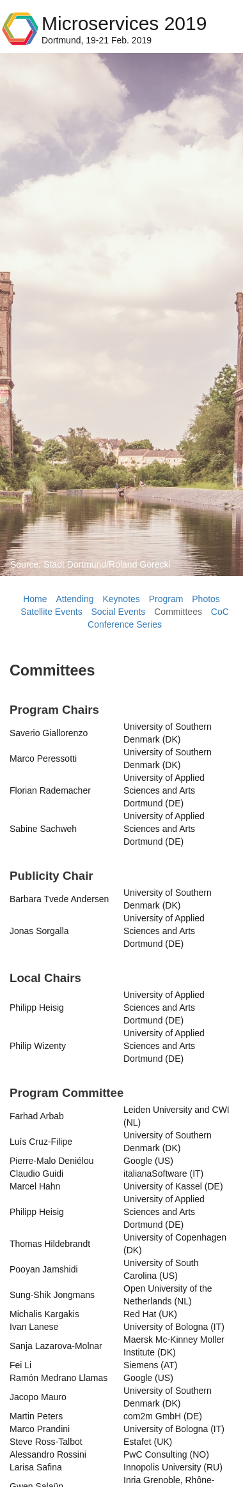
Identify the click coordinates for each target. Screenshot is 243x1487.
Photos (206, 599)
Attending (74, 599)
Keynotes (120, 599)
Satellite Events (51, 612)
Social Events (118, 612)
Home (35, 599)
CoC (220, 612)
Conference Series (125, 624)
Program (166, 599)
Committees (178, 612)
